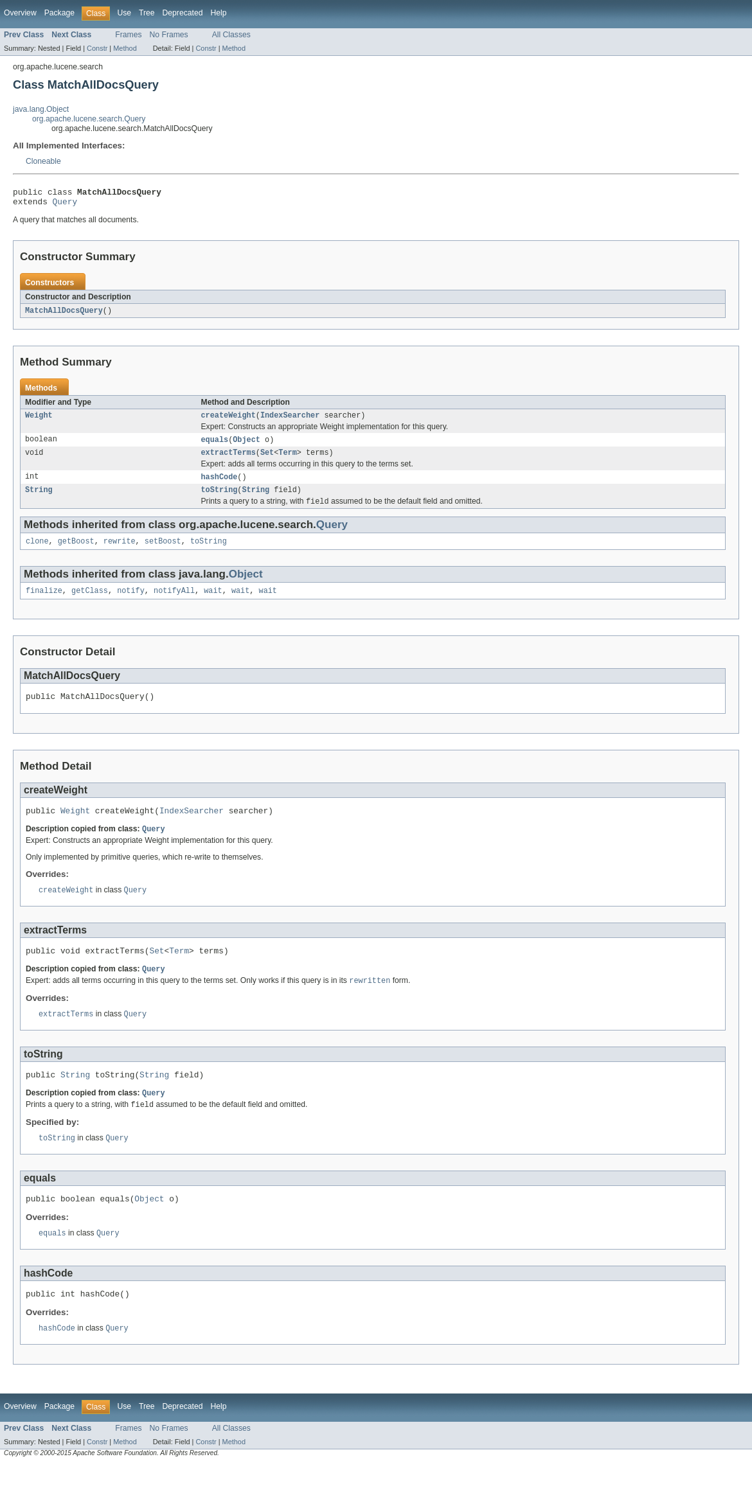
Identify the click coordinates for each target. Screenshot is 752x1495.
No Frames (169, 34)
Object (246, 446)
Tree (147, 12)
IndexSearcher (289, 421)
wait (213, 603)
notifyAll (174, 603)
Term (287, 460)
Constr (97, 48)
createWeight (228, 421)
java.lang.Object (41, 109)
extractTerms (228, 460)
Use (124, 12)
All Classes (231, 34)
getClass (89, 603)
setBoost (163, 552)
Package (59, 12)
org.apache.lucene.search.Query (88, 118)
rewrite (119, 552)
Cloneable (43, 161)
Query (65, 205)
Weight (39, 421)
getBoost (76, 552)
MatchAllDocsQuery (64, 315)
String (39, 499)
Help (218, 12)
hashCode (219, 485)
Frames (128, 34)
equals (215, 446)
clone (37, 552)
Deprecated (183, 12)
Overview (20, 12)
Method (124, 48)
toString (219, 499)
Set (267, 460)
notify (131, 603)
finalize (44, 603)
